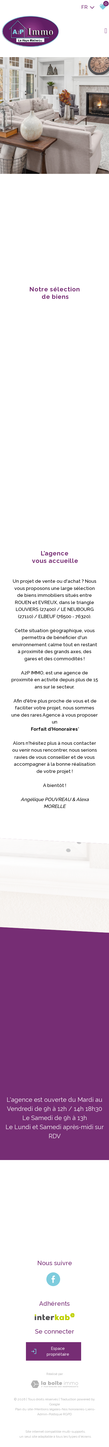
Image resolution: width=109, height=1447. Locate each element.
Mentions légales (47, 1407)
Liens (90, 1407)
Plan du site (24, 1407)
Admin (42, 1412)
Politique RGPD (60, 1412)
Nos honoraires (73, 1407)
